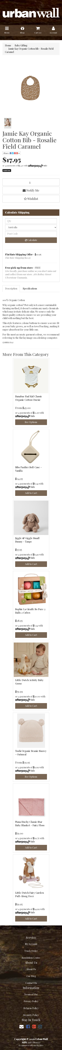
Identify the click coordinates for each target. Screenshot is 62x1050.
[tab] (11, 288)
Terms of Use (31, 994)
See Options (31, 422)
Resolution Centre (31, 957)
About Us (31, 969)
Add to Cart (31, 493)
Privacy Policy (31, 1001)
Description (11, 288)
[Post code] (31, 234)
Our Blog (31, 976)
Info (45, 165)
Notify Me (31, 190)
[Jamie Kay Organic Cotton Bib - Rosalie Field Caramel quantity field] (31, 182)
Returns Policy (31, 1008)
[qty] (31, 221)
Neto (41, 1045)
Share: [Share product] (11, 153)
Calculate (31, 240)
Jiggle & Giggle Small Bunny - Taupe (27, 539)
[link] (28, 1026)
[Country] (31, 227)
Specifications (30, 288)
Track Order (31, 950)
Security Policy (31, 1015)
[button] (31, 199)
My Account (31, 944)
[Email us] (21, 1026)
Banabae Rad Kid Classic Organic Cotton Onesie (28, 398)
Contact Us (31, 983)
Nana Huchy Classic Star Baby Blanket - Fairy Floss (29, 823)
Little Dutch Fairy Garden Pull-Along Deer (29, 894)
